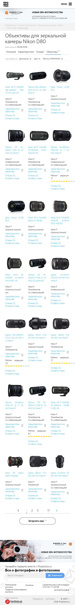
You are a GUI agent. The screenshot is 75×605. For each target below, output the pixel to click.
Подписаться (57, 575)
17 (48, 510)
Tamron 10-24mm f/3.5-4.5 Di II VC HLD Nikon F (14, 405)
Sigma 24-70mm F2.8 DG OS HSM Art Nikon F (60, 278)
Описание (11, 52)
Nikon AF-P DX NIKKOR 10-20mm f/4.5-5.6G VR (14, 278)
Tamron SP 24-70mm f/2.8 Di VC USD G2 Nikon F (14, 150)
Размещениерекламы (10, 586)
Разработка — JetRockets (44, 599)
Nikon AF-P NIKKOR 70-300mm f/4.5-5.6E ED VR (37, 150)
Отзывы (40, 52)
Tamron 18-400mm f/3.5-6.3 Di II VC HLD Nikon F (60, 150)
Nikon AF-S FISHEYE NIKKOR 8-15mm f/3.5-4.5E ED (60, 220)
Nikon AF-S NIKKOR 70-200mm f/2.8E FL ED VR (60, 405)
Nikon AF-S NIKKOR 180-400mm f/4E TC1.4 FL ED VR (14, 90)
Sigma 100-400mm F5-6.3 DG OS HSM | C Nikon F (14, 338)
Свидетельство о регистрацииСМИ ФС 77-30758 (56, 586)
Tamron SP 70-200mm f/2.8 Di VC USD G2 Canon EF (37, 278)
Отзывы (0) (10, 115)
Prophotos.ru (64, 601)
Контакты (30, 585)
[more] (37, 521)
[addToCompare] (22, 110)
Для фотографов (61, 590)
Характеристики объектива (12, 110)
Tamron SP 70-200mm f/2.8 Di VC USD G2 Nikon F (37, 405)
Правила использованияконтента (16, 591)
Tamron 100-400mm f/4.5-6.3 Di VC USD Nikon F (37, 90)
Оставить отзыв (12, 118)
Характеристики (26, 52)
